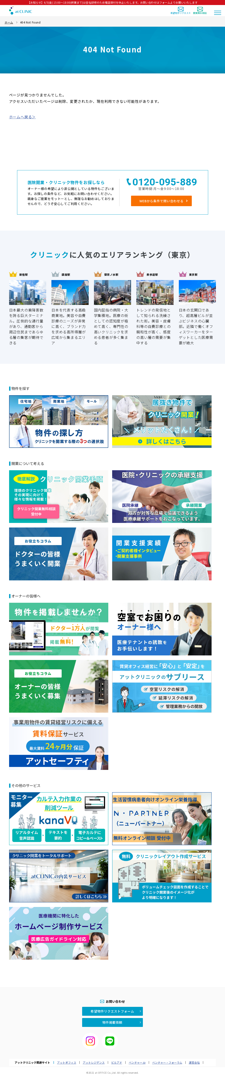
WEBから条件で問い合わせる (161, 201)
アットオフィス (66, 1062)
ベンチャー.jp (137, 1062)
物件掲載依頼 (112, 1022)
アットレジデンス (94, 1062)
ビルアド (116, 1062)
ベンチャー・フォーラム (167, 1062)
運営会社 (194, 1062)
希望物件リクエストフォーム (112, 1011)
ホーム (9, 22)
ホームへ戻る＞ (22, 116)
